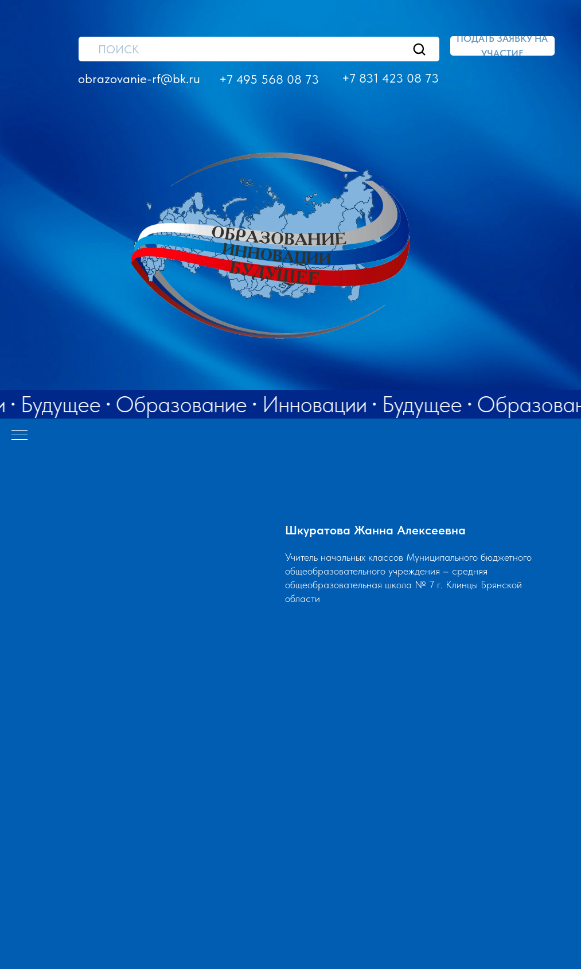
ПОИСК (118, 49)
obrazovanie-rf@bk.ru (139, 79)
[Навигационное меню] (19, 435)
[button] (502, 46)
